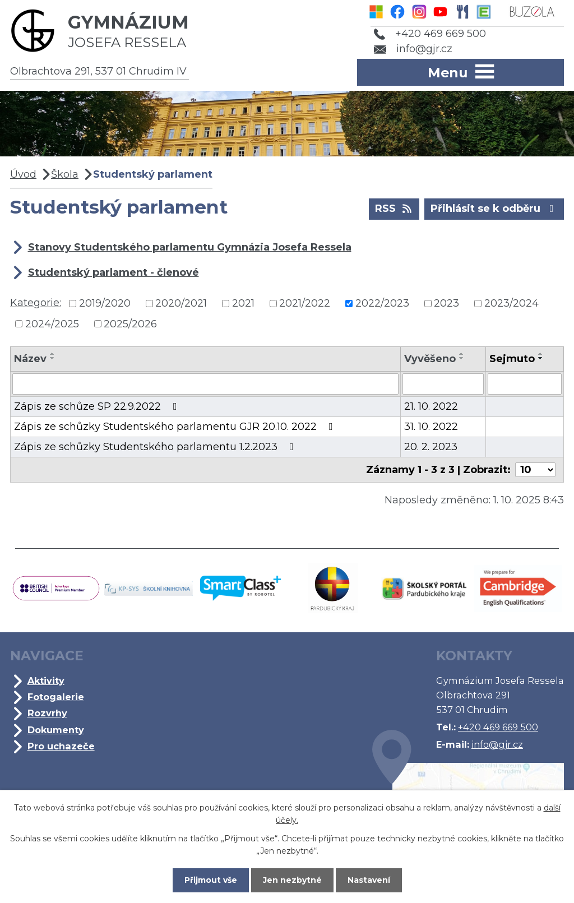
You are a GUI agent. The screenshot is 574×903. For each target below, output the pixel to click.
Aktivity (45, 680)
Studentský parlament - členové (113, 272)
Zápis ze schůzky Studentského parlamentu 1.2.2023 (156, 447)
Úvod (23, 174)
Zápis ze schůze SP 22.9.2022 (98, 406)
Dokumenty (55, 729)
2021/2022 (304, 303)
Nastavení (369, 880)
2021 (243, 303)
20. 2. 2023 (430, 447)
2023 (446, 303)
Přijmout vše (210, 880)
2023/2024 (511, 303)
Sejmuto (512, 359)
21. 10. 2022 (431, 406)
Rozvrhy (47, 713)
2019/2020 (105, 303)
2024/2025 (52, 323)
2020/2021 (181, 303)
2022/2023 (382, 303)
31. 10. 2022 (431, 426)
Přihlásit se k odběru (494, 208)
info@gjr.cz (413, 49)
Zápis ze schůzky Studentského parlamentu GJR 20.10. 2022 (175, 426)
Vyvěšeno (430, 359)
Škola (64, 174)
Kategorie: (35, 303)
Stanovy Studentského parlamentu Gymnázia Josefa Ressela (189, 247)
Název (30, 359)
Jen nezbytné (292, 880)
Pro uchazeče (61, 746)
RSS (394, 208)
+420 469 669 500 (430, 33)
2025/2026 (130, 323)
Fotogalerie (55, 696)
